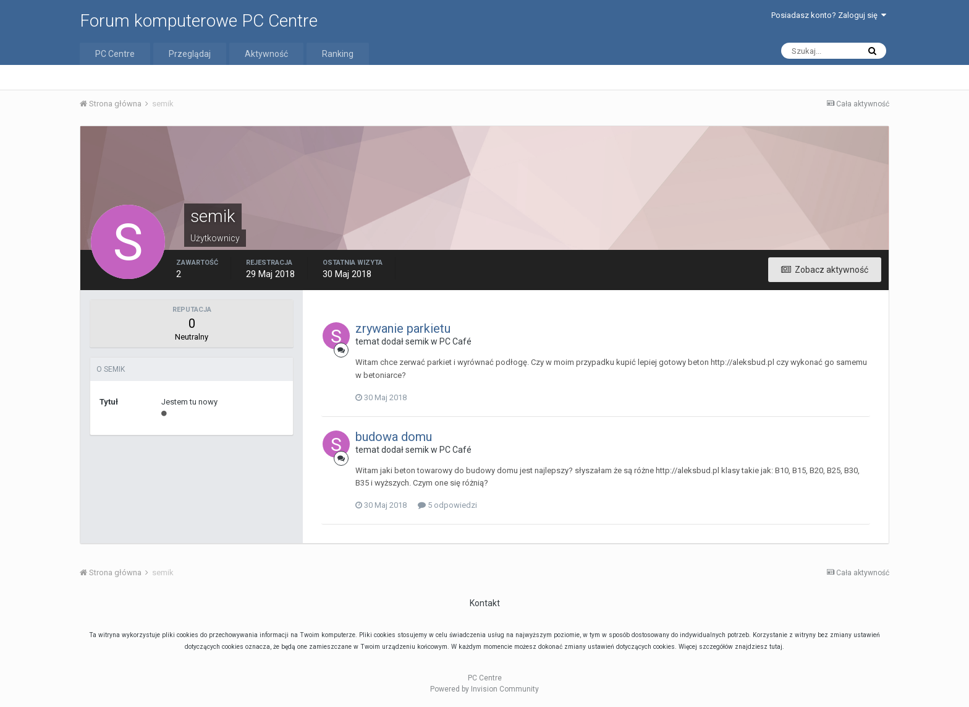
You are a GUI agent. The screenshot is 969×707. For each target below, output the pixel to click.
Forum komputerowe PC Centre (199, 21)
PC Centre (115, 54)
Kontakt (485, 603)
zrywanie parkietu (403, 328)
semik (417, 341)
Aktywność (266, 54)
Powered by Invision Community (484, 689)
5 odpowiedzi (447, 505)
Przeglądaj (190, 54)
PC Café (455, 341)
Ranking (337, 54)
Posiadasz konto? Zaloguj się (828, 15)
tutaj (775, 647)
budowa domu (393, 436)
